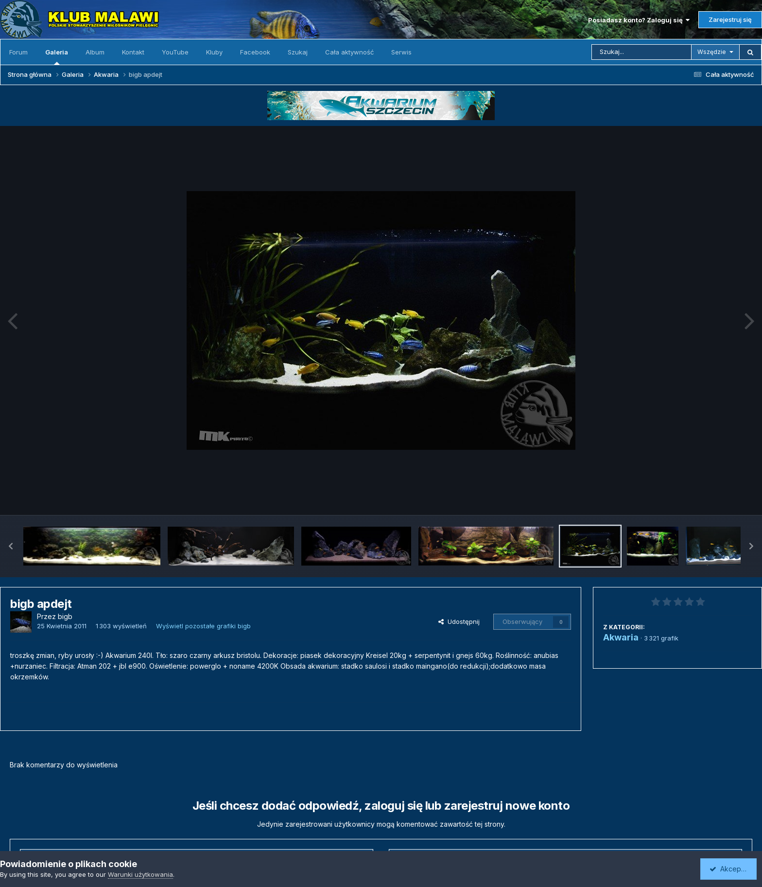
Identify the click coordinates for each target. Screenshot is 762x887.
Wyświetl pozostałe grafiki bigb (203, 626)
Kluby (214, 52)
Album (95, 52)
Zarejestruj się (730, 19)
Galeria (56, 56)
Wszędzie (711, 51)
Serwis (401, 52)
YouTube (175, 52)
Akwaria (621, 637)
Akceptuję (730, 869)
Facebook (255, 52)
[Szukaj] (641, 52)
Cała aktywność (349, 52)
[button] (10, 546)
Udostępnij (459, 621)
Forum (18, 52)
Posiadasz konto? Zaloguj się (639, 20)
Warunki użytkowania (140, 874)
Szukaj (298, 52)
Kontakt (133, 52)
